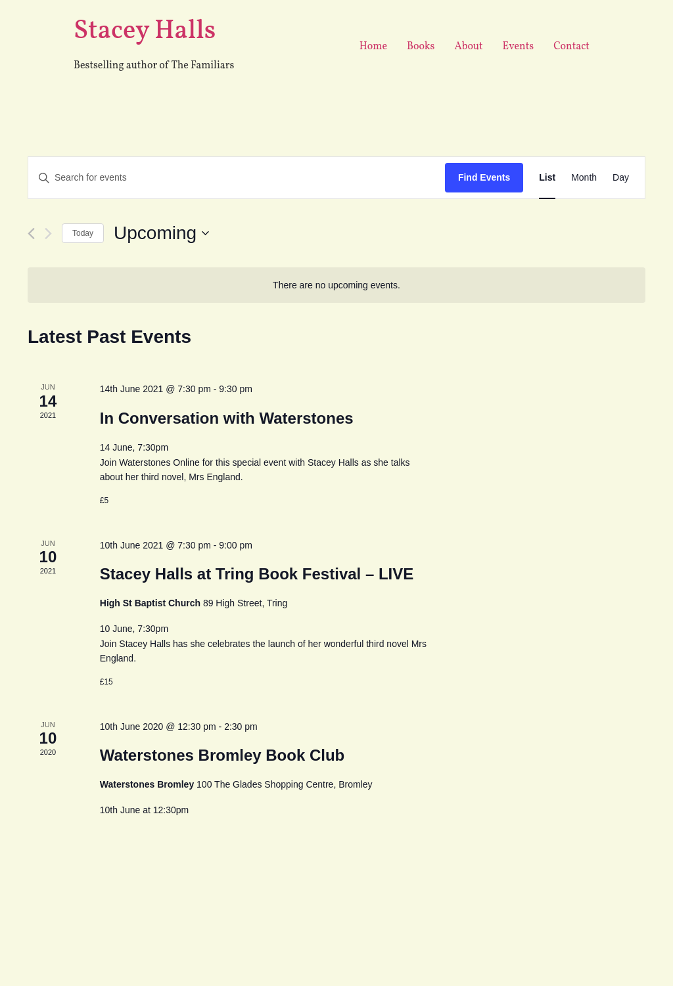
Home (373, 46)
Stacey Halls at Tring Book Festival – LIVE (257, 574)
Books (420, 46)
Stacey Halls (145, 31)
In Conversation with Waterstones (227, 418)
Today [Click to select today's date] (82, 233)
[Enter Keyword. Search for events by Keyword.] (236, 177)
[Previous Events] (31, 233)
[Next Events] (48, 233)
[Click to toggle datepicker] (161, 233)
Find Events (484, 177)
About (468, 46)
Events (518, 46)
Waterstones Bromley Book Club (222, 755)
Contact (571, 46)
